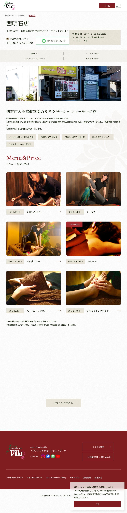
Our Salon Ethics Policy (57, 489)
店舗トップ (34, 64)
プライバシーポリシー (15, 489)
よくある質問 (107, 458)
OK (97, 504)
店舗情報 (21, 15)
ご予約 (107, 5)
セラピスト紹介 (92, 69)
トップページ (9, 15)
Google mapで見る (63, 414)
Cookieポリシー (80, 494)
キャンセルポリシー (35, 489)
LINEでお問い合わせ (25, 52)
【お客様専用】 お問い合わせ (103, 468)
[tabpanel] (63, 94)
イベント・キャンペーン (34, 69)
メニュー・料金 (92, 64)
